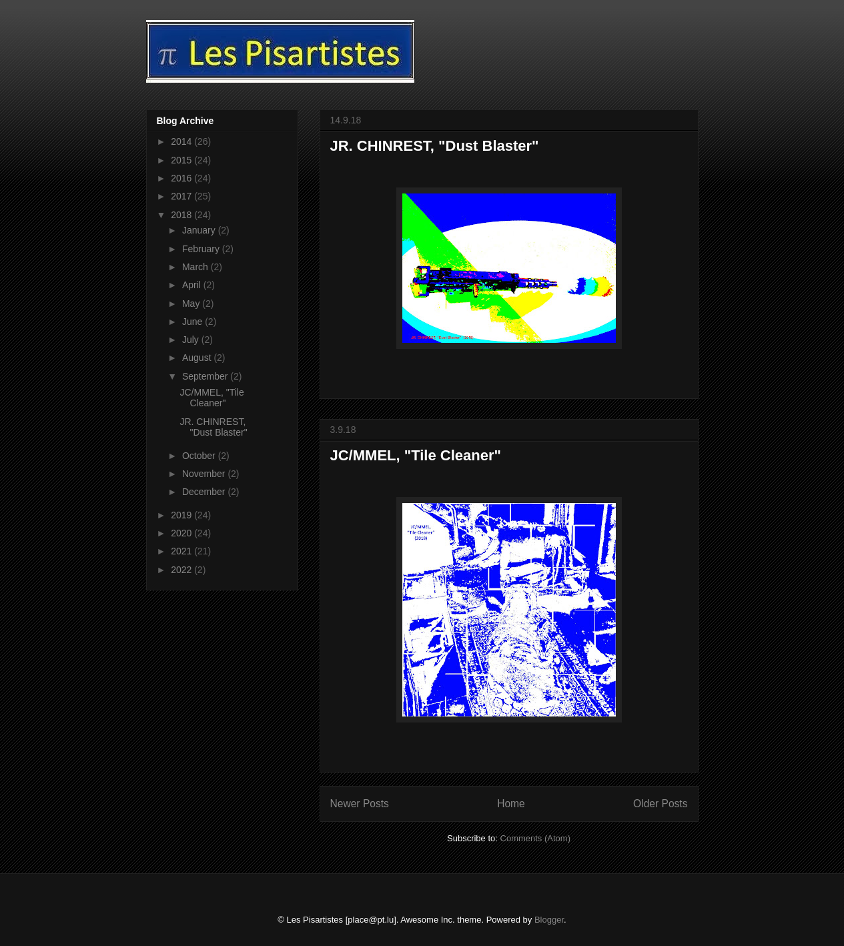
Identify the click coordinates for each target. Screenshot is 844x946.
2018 (182, 214)
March (196, 267)
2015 (182, 160)
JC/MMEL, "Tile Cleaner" (415, 455)
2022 (182, 569)
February (202, 249)
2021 (182, 551)
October (200, 455)
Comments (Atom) (535, 838)
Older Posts (660, 803)
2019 (182, 515)
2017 (182, 196)
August (198, 357)
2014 (182, 141)
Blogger (549, 920)
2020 (182, 533)
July (191, 339)
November (205, 473)
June (193, 321)
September (206, 376)
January (200, 230)
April (192, 285)
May (192, 303)
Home (511, 803)
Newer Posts (359, 803)
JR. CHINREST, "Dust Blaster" (434, 145)
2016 (182, 178)
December (205, 491)
